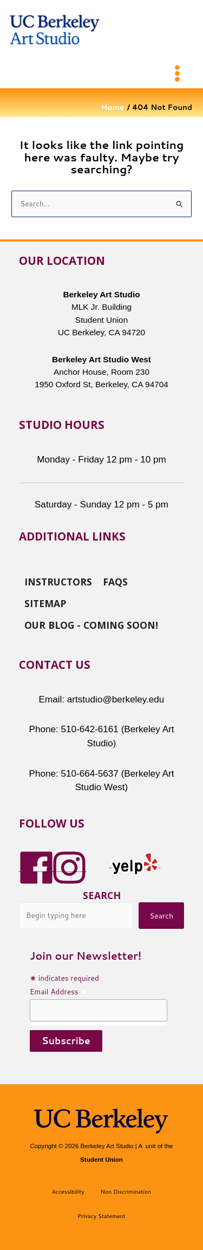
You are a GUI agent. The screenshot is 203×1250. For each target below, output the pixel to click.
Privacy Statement (101, 1216)
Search (102, 895)
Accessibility (68, 1191)
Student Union (101, 1159)
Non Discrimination (126, 1191)
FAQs (115, 581)
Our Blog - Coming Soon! (91, 624)
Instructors (58, 581)
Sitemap (45, 603)
